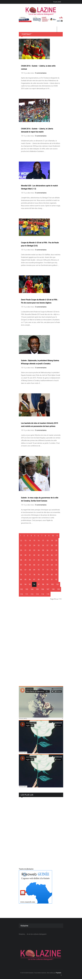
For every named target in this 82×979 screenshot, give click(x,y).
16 (39, 540)
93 (21, 584)
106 (42, 589)
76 (25, 575)
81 (47, 575)
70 (39, 570)
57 (21, 565)
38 (56, 550)
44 (43, 555)
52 (39, 560)
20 (56, 540)
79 (39, 575)
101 (57, 584)
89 (43, 579)
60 (34, 565)
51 (34, 560)
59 (30, 565)
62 (43, 565)
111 (26, 594)
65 (56, 565)
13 (25, 540)
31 (25, 550)
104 (32, 589)
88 (39, 579)
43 (39, 555)
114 (42, 594)
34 (39, 550)
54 (47, 560)
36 (47, 550)
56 (56, 560)
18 (47, 540)
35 (43, 550)
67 (25, 570)
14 (30, 540)
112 (32, 594)
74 (56, 570)
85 (25, 579)
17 (43, 540)
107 (48, 589)
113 (37, 594)
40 (25, 555)
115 (48, 594)
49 (25, 560)
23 (30, 545)
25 (39, 545)
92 (56, 579)
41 (30, 555)
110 (21, 594)
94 (25, 584)
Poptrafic (58, 973)
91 (52, 579)
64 (52, 565)
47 (56, 555)
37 (52, 550)
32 (30, 550)
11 (57, 536)
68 (30, 570)
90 (47, 579)
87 (34, 579)
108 (53, 589)
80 (43, 575)
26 (43, 545)
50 (30, 560)
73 (52, 570)
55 (52, 560)
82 (52, 575)
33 (34, 550)
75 (21, 575)
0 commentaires (40, 73)
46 (52, 555)
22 (25, 545)
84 (21, 579)
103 (26, 589)
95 (30, 584)
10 (53, 536)
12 (21, 540)
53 (43, 560)
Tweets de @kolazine (26, 869)
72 (47, 570)
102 (21, 589)
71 (43, 570)
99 (47, 584)
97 (39, 584)
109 (58, 589)
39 (21, 555)
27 (47, 545)
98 (43, 584)
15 (34, 540)
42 (34, 555)
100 (52, 584)
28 (52, 545)
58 (25, 565)
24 (34, 545)
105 (37, 589)
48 (21, 560)
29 (56, 545)
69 (34, 570)
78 (34, 575)
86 (30, 579)
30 (21, 550)
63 (47, 565)
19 (52, 540)
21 (21, 545)
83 (56, 575)
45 (47, 555)
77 (30, 575)
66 (21, 570)
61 (39, 565)
